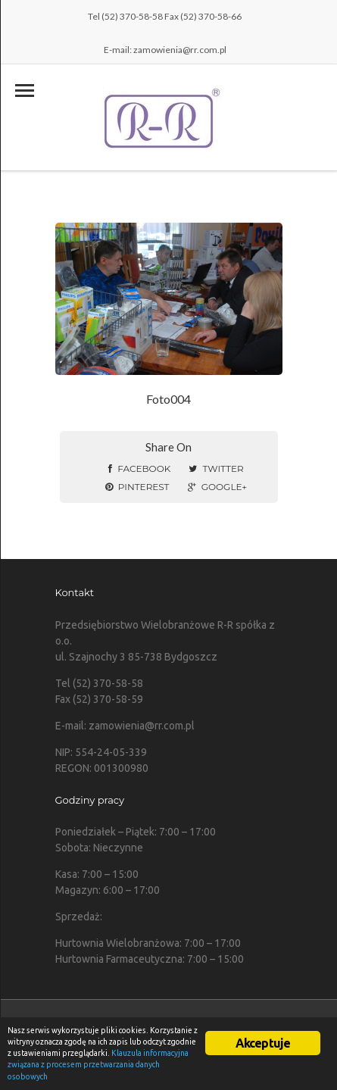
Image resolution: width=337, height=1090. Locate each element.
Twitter (216, 468)
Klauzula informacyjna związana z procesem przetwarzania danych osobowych (98, 1064)
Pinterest (137, 486)
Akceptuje (263, 1043)
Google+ (217, 486)
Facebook (139, 468)
